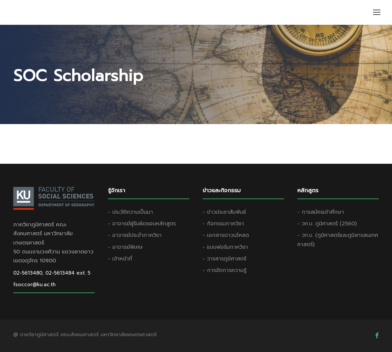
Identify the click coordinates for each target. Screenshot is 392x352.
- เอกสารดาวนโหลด (226, 235)
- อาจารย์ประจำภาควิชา (135, 235)
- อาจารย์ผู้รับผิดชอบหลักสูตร (142, 224)
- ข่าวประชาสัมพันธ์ (224, 212)
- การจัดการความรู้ (224, 270)
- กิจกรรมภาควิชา (223, 224)
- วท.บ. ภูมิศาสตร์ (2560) (327, 224)
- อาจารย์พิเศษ (125, 247)
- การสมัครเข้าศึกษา (320, 212)
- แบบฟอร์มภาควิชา (225, 247)
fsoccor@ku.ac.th (34, 284)
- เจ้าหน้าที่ (120, 259)
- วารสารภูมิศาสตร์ (224, 259)
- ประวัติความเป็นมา (130, 212)
